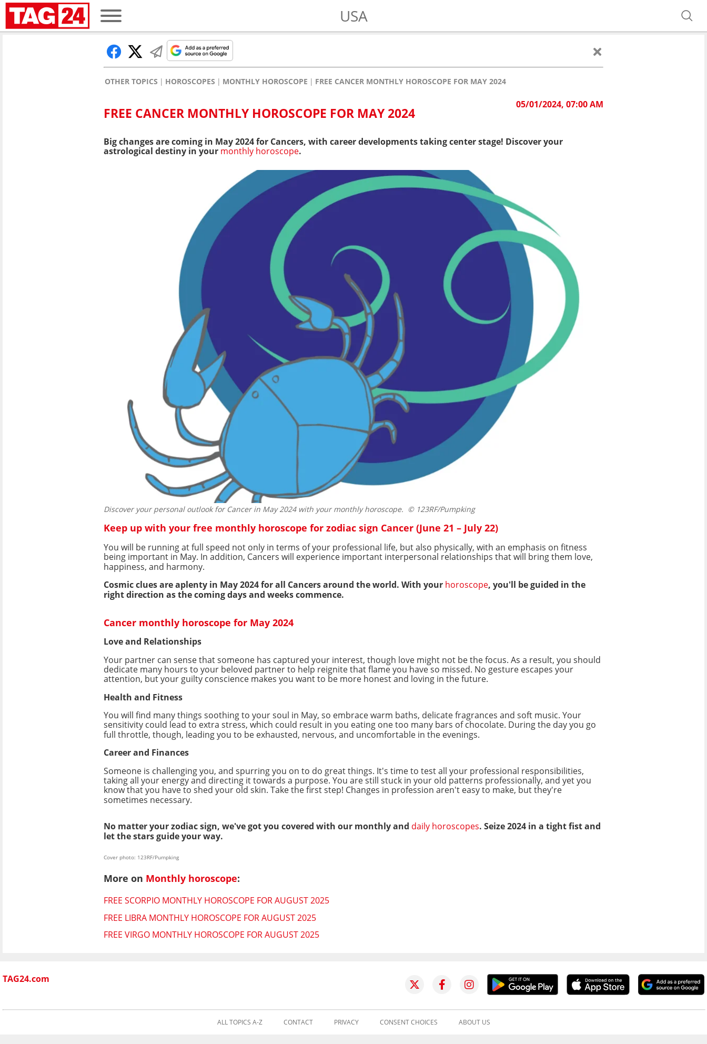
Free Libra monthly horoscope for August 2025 (210, 917)
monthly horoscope (259, 151)
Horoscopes (190, 81)
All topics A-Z (239, 1022)
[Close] (597, 51)
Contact (298, 1022)
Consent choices (409, 1022)
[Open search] (687, 16)
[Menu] (111, 15)
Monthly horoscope (265, 81)
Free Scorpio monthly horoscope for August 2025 (216, 900)
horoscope (466, 584)
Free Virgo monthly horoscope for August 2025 (211, 934)
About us (474, 1022)
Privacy (346, 1022)
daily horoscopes (445, 826)
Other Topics (131, 81)
